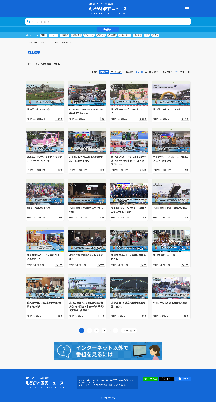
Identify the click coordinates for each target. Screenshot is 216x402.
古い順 (148, 71)
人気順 (155, 71)
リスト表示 (116, 71)
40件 (182, 71)
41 (115, 330)
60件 (188, 71)
